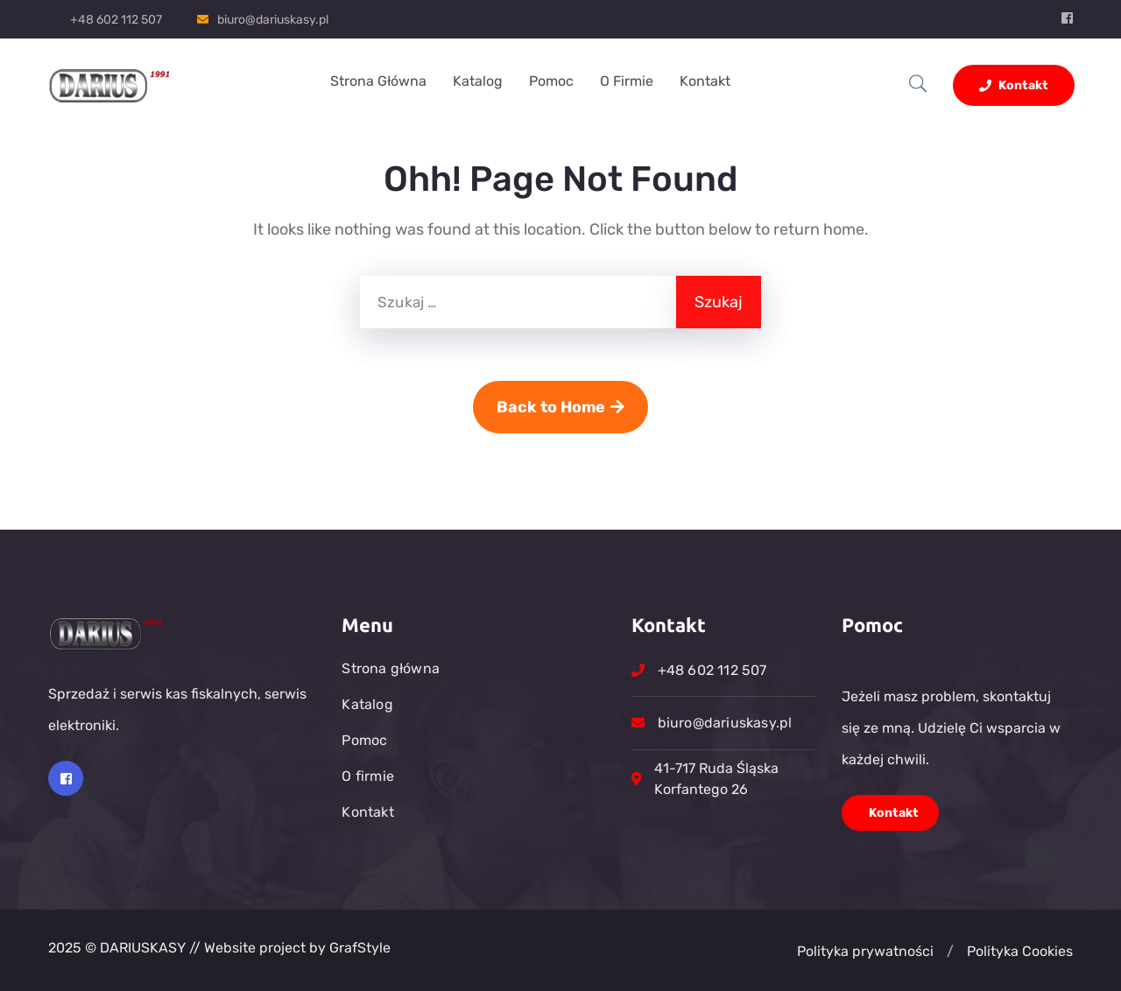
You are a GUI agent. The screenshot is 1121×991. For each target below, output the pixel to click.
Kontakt (705, 81)
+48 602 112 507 (116, 19)
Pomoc (551, 81)
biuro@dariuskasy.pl (272, 19)
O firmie (626, 81)
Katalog (478, 81)
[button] (950, 951)
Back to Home (560, 407)
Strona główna (378, 81)
